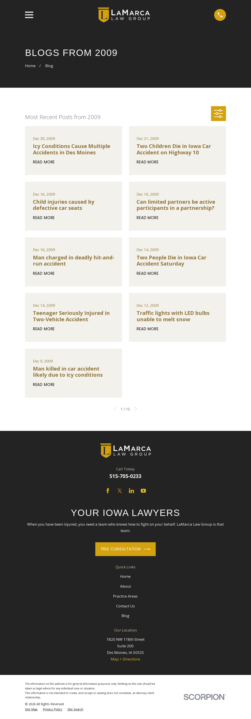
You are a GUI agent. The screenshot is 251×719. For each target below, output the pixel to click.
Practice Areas (125, 596)
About (125, 586)
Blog (125, 615)
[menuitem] (31, 709)
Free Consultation (125, 549)
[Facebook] (107, 490)
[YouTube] (143, 490)
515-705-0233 (125, 476)
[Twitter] (119, 490)
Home (125, 576)
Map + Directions (125, 659)
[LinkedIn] (131, 490)
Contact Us (125, 605)
